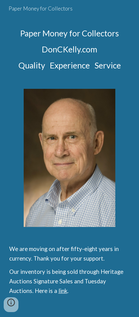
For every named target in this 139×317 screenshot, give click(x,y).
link (62, 290)
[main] (70, 49)
